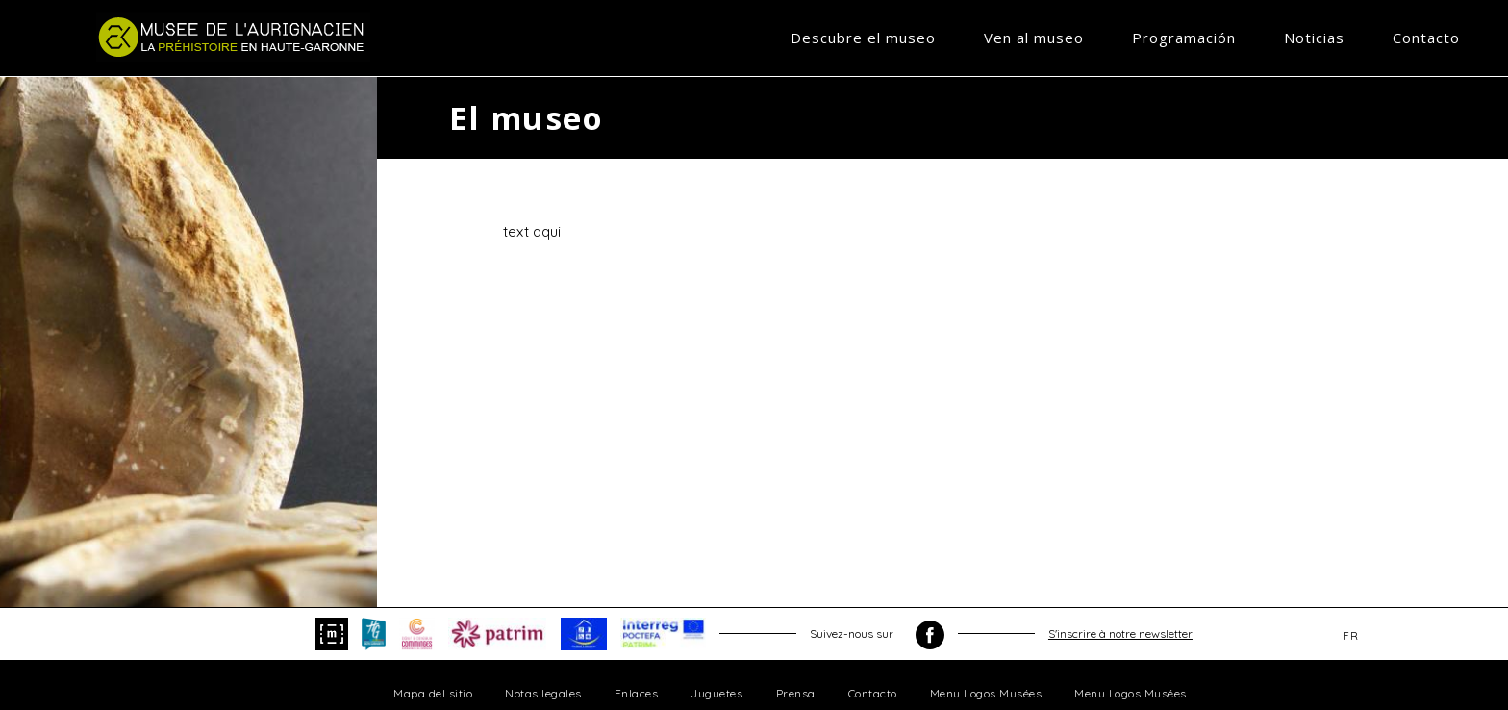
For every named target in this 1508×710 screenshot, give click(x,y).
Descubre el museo (863, 37)
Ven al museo (1034, 37)
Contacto (1426, 37)
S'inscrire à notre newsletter (1120, 633)
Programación (1184, 37)
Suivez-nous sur (877, 635)
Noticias (1314, 37)
